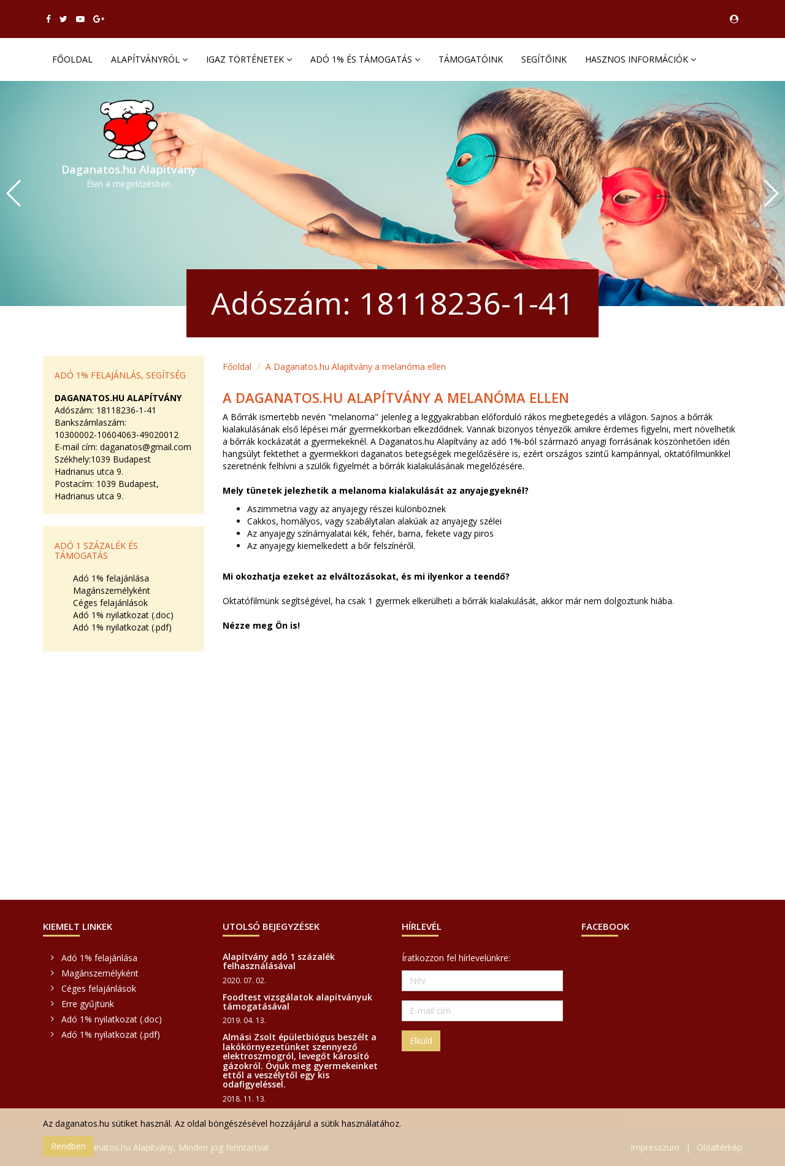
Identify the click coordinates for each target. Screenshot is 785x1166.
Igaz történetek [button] (249, 59)
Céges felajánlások (110, 602)
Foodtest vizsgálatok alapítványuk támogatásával (297, 1001)
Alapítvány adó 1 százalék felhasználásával (279, 961)
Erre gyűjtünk (87, 1004)
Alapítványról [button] (149, 59)
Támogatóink (470, 59)
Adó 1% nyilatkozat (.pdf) (122, 627)
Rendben (68, 1146)
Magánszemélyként (111, 590)
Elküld (421, 1040)
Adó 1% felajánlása (111, 578)
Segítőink (544, 59)
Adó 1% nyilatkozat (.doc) (123, 615)
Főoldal (72, 59)
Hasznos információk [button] (640, 59)
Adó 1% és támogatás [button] (365, 59)
